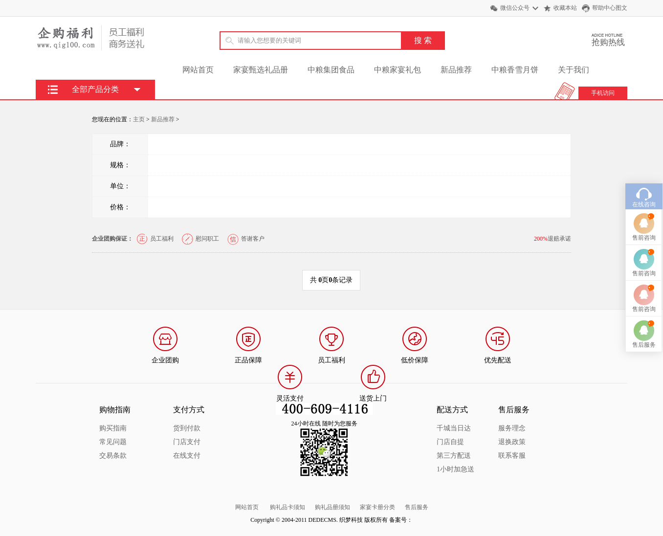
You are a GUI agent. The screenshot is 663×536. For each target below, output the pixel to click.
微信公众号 (515, 7)
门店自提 (450, 442)
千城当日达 (454, 428)
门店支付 (186, 442)
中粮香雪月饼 (514, 70)
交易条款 (113, 455)
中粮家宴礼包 (397, 70)
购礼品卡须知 (287, 507)
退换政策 (512, 442)
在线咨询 (644, 187)
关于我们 (573, 70)
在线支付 (186, 455)
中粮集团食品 (331, 70)
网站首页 (198, 70)
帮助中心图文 (609, 7)
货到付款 (186, 428)
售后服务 (416, 507)
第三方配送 (454, 455)
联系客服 (512, 455)
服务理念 (512, 428)
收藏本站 (565, 7)
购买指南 (113, 428)
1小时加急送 (455, 469)
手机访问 (603, 92)
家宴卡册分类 (377, 507)
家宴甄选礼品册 (260, 70)
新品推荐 (456, 70)
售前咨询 (644, 220)
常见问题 (113, 442)
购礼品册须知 (332, 507)
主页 (139, 119)
